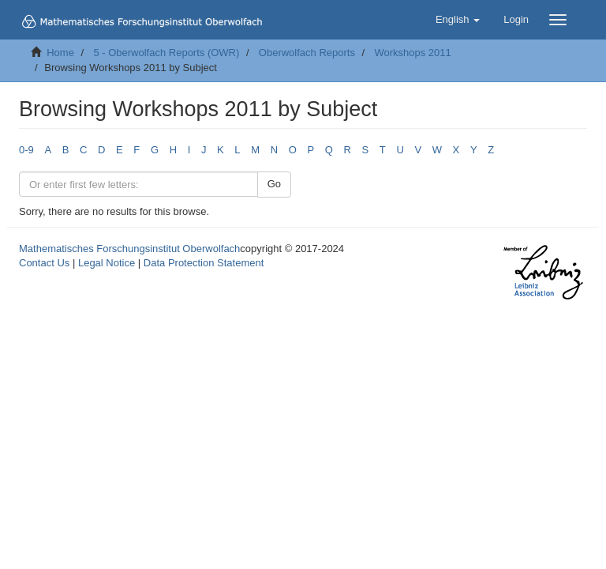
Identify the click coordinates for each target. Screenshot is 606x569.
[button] (458, 20)
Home (60, 52)
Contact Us (44, 263)
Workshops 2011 (412, 52)
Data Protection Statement (204, 263)
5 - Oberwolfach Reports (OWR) (166, 52)
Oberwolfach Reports (307, 52)
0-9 (26, 150)
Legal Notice (106, 263)
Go (274, 184)
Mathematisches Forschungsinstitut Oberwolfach (129, 248)
